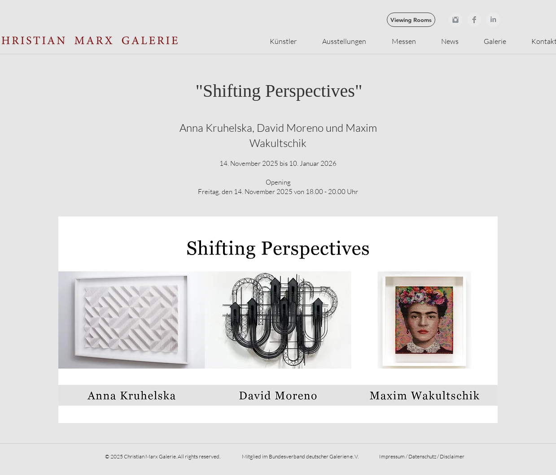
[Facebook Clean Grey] (474, 20)
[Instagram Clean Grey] (455, 20)
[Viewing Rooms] (411, 20)
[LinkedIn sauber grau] (493, 20)
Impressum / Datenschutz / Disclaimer (421, 456)
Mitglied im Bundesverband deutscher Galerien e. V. (299, 456)
